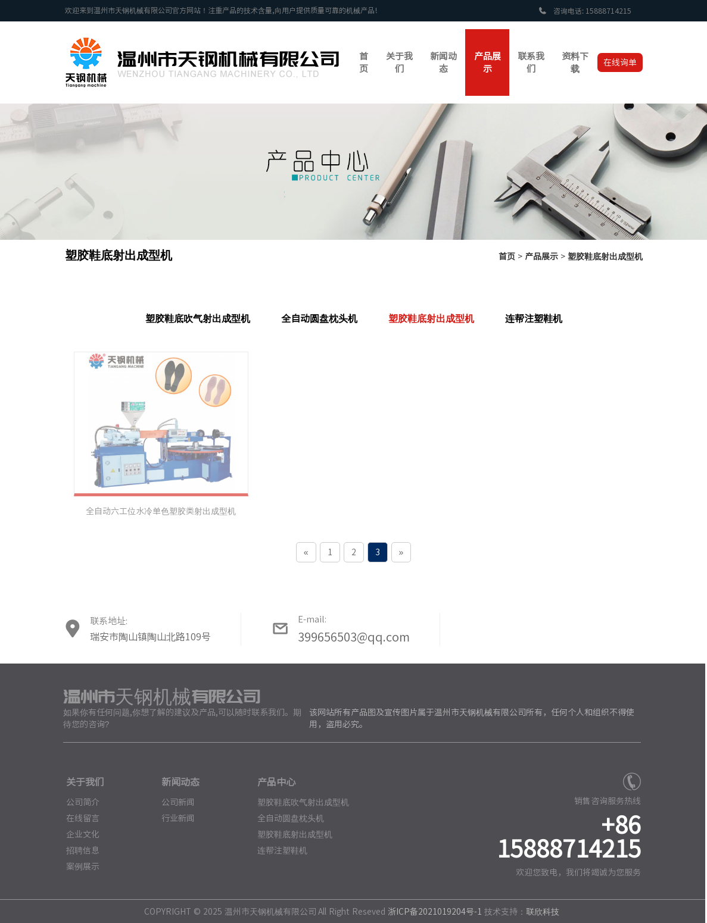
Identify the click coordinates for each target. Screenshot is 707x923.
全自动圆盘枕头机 (319, 318)
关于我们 (80, 782)
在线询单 (620, 62)
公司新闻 (174, 801)
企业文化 (78, 834)
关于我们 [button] (399, 62)
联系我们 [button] (531, 62)
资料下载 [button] (575, 62)
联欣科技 (538, 911)
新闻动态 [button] (443, 62)
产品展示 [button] (487, 62)
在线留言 (78, 818)
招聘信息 (78, 850)
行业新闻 (174, 818)
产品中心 (272, 782)
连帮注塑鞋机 (533, 318)
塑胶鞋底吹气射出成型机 (197, 318)
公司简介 (78, 801)
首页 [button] (363, 62)
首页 (507, 256)
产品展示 (541, 256)
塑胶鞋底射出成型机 (605, 256)
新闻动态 (176, 782)
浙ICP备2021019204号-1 (431, 911)
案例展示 (78, 866)
